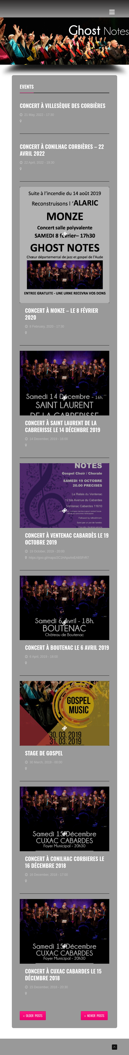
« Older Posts (32, 1015)
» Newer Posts (94, 1015)
